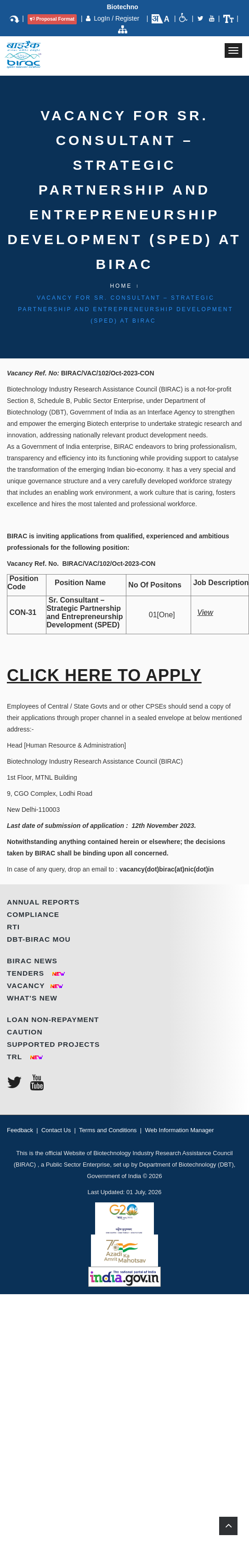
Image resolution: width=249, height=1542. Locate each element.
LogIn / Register (117, 18)
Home (121, 286)
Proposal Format (52, 19)
